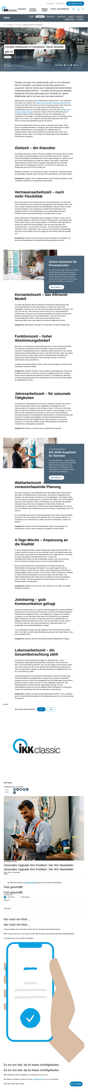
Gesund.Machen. (63, 9)
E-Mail (6, 874)
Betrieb (80, 19)
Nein (51, 709)
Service (53, 9)
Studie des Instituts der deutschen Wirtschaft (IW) (53, 103)
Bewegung (61, 16)
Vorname (7, 900)
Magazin (11, 25)
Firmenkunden (60, 3)
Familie (70, 16)
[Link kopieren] (80, 65)
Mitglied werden (45, 10)
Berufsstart (69, 19)
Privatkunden (50, 3)
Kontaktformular (38, 1079)
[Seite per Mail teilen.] (74, 65)
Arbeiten (40, 16)
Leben (32, 16)
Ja (41, 709)
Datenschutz (31, 882)
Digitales (79, 16)
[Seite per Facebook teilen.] (65, 65)
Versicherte (11, 897)
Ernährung (50, 16)
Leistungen (22, 9)
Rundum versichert (33, 10)
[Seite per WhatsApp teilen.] (77, 65)
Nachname (8, 908)
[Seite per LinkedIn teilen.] (71, 65)
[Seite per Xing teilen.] (68, 65)
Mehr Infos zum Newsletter (12, 872)
